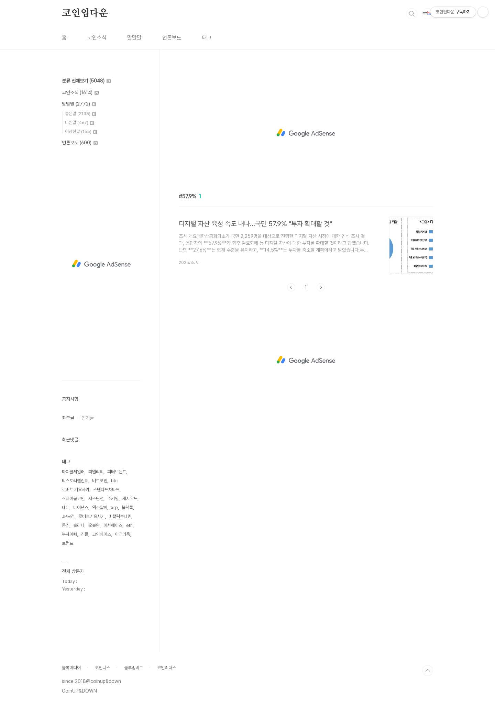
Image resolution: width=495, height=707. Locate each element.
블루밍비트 (133, 667)
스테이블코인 (73, 498)
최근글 (68, 418)
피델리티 (95, 471)
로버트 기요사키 (75, 489)
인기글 (87, 418)
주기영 (113, 498)
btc (114, 480)
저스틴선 (95, 498)
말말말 (134, 37)
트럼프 (67, 543)
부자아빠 (69, 534)
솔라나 (79, 525)
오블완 (94, 525)
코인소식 (97, 37)
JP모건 (68, 516)
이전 (291, 287)
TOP (427, 670)
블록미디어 (71, 667)
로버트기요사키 (91, 516)
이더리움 (122, 534)
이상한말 (81, 131)
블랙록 (127, 507)
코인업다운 (85, 13)
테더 (65, 507)
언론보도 (172, 37)
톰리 (65, 525)
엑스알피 (99, 507)
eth (129, 525)
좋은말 (80, 113)
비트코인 (99, 480)
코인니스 (102, 667)
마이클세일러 (73, 471)
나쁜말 (79, 122)
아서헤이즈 (112, 525)
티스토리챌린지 (75, 480)
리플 (84, 534)
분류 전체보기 (86, 81)
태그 (207, 37)
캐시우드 (130, 498)
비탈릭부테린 (120, 516)
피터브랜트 (116, 471)
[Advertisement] (306, 133)
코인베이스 (101, 534)
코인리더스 (166, 667)
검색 (412, 14)
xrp (114, 507)
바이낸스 (80, 507)
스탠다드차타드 (106, 489)
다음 (321, 287)
